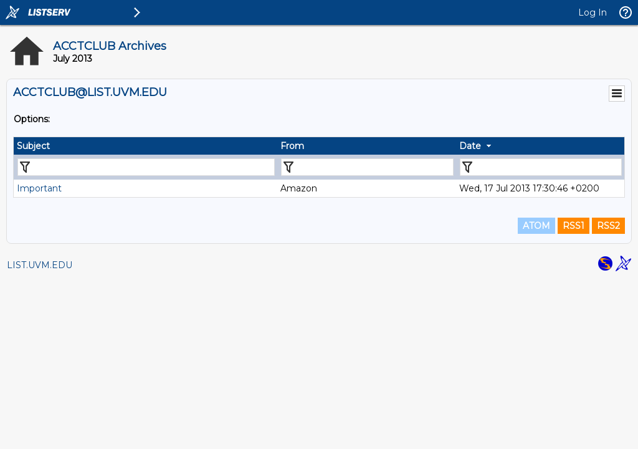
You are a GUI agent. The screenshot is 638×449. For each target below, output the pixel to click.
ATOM (536, 225)
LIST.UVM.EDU (39, 265)
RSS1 (573, 225)
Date (470, 146)
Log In (592, 12)
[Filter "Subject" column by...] (146, 167)
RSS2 (608, 225)
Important (39, 188)
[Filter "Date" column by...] (541, 167)
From (292, 146)
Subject (33, 146)
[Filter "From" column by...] (367, 167)
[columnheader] (145, 146)
